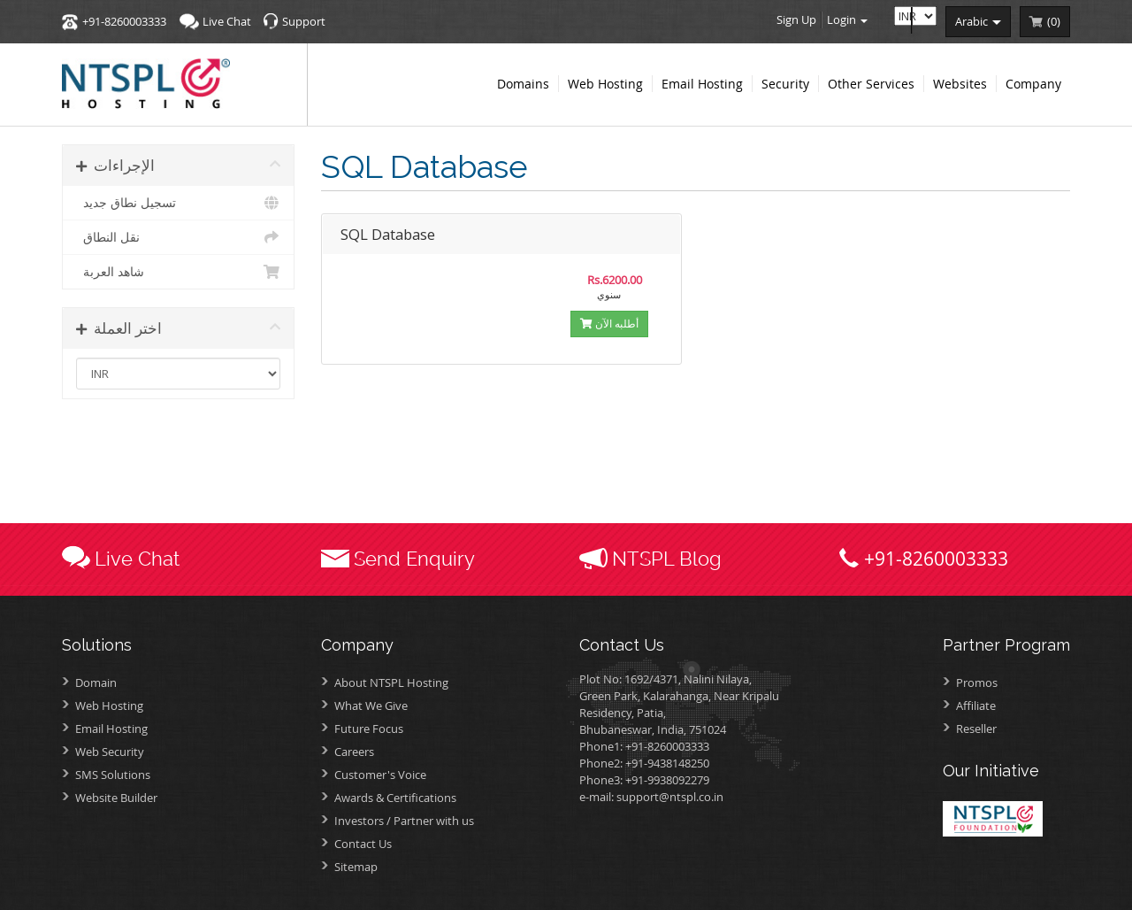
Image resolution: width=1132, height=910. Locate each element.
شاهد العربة (178, 271)
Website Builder (116, 798)
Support (303, 21)
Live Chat (227, 21)
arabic (978, 21)
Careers (354, 752)
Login (847, 19)
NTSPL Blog (667, 558)
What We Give (371, 705)
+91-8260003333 (124, 21)
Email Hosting (111, 728)
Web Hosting (109, 705)
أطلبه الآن (609, 323)
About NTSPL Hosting (391, 682)
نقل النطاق (178, 237)
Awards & (395, 798)
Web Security (109, 752)
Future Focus (368, 728)
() (1053, 21)
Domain (96, 682)
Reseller (976, 728)
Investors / (404, 821)
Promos (977, 682)
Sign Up (796, 19)
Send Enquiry (414, 558)
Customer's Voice (380, 775)
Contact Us (363, 844)
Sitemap (356, 867)
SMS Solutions (112, 775)
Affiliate (976, 705)
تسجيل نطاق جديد (178, 202)
